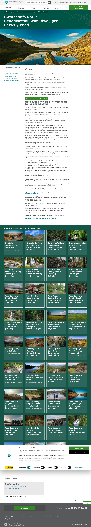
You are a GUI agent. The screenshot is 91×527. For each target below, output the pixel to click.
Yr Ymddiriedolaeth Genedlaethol (15, 486)
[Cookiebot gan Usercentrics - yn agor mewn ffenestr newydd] (9, 524)
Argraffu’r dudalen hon (80, 500)
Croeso (6, 71)
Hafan (6, 12)
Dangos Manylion (79, 524)
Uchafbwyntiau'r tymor (11, 73)
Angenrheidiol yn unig (79, 508)
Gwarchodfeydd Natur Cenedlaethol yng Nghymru (12, 79)
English (84, 2)
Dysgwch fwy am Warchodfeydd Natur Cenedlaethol (40, 218)
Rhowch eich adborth (34, 500)
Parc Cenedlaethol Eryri (11, 76)
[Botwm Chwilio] (49, 2)
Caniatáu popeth (79, 504)
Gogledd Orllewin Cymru (39, 12)
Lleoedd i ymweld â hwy (24, 12)
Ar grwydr (12, 12)
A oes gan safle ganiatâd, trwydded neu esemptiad (67, 2)
